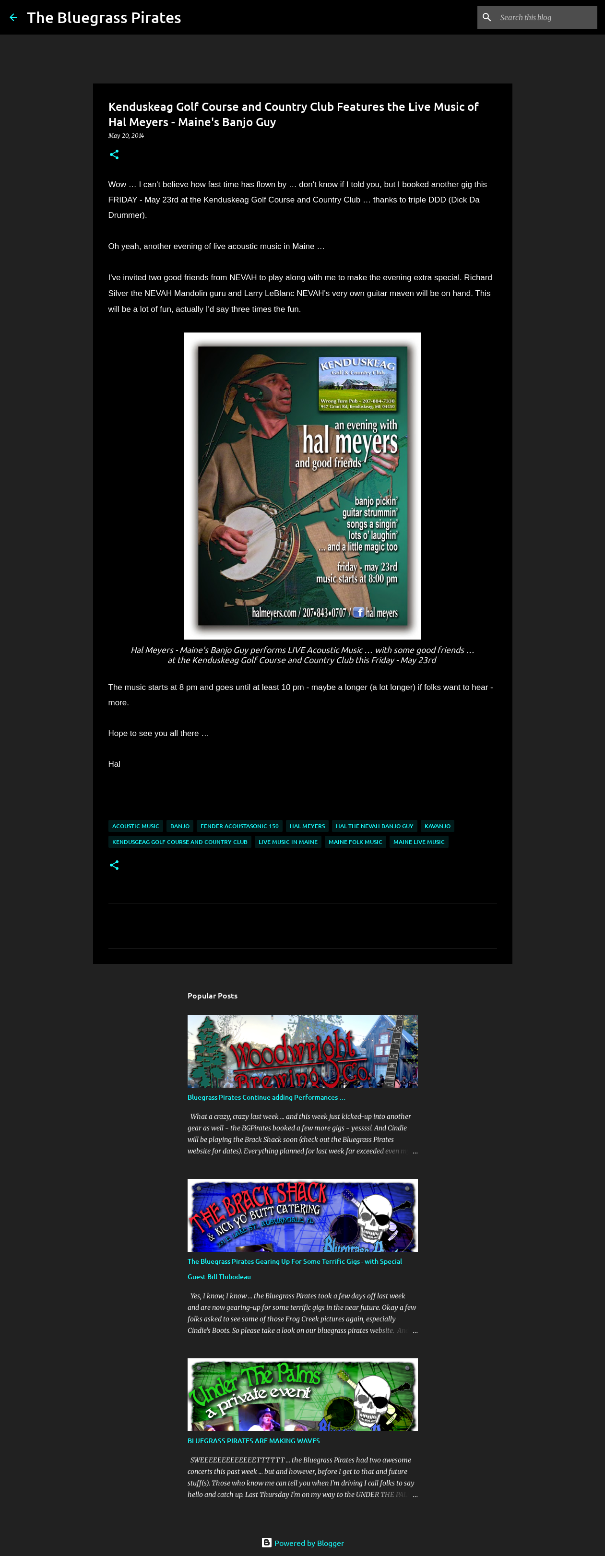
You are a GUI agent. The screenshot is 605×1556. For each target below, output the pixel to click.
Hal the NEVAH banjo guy (375, 826)
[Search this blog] (547, 17)
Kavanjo (438, 826)
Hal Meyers (307, 826)
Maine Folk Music (355, 842)
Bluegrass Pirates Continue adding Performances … (267, 1097)
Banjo (180, 826)
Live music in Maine (288, 842)
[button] (114, 155)
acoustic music (135, 826)
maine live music (419, 842)
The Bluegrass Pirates (104, 17)
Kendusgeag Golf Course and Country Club (180, 842)
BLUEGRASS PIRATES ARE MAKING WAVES (254, 1440)
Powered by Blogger (302, 1542)
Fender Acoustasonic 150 (240, 826)
